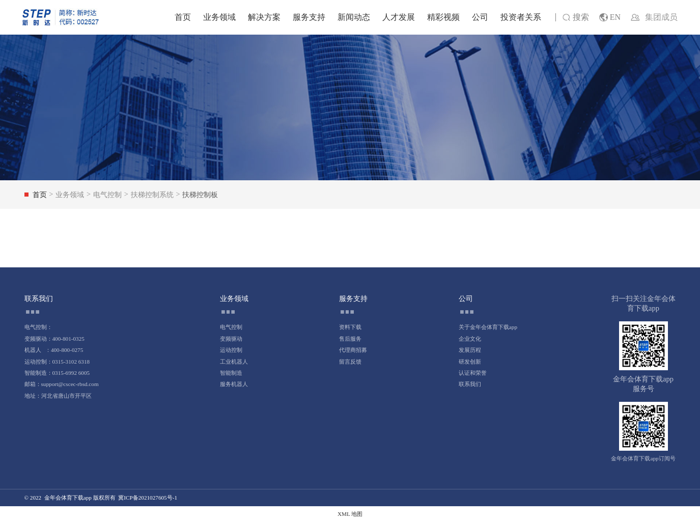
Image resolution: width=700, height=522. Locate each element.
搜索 (575, 17)
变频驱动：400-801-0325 (54, 339)
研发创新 (470, 362)
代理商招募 (353, 350)
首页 (183, 17)
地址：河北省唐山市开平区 (58, 396)
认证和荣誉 (473, 373)
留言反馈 (350, 362)
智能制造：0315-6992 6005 (57, 373)
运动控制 (231, 350)
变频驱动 (231, 339)
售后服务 (350, 339)
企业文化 (470, 339)
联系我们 (470, 384)
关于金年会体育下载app (488, 327)
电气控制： (38, 327)
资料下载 (350, 327)
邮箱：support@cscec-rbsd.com (61, 384)
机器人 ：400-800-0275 (53, 350)
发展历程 (470, 350)
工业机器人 (234, 362)
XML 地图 (350, 514)
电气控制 (231, 327)
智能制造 (231, 373)
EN (610, 17)
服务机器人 (234, 384)
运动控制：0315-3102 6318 (57, 362)
